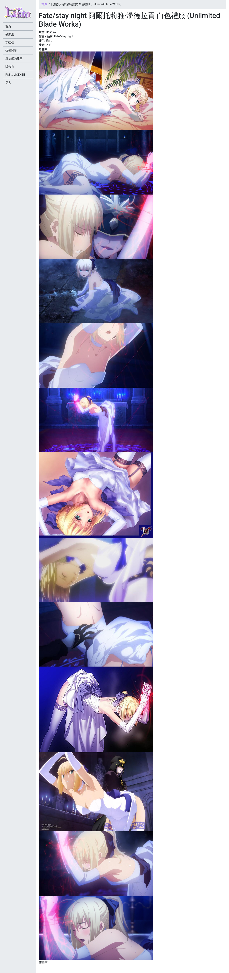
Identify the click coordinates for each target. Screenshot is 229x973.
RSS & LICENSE (15, 74)
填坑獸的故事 (14, 58)
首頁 (44, 4)
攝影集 (9, 34)
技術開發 (11, 50)
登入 (8, 82)
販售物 (9, 66)
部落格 (9, 42)
